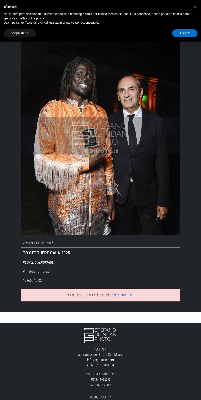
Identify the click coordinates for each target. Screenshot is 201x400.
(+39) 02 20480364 (100, 356)
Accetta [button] (184, 33)
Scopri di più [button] (20, 33)
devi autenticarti (125, 286)
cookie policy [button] (35, 18)
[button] (195, 7)
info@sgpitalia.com (100, 351)
